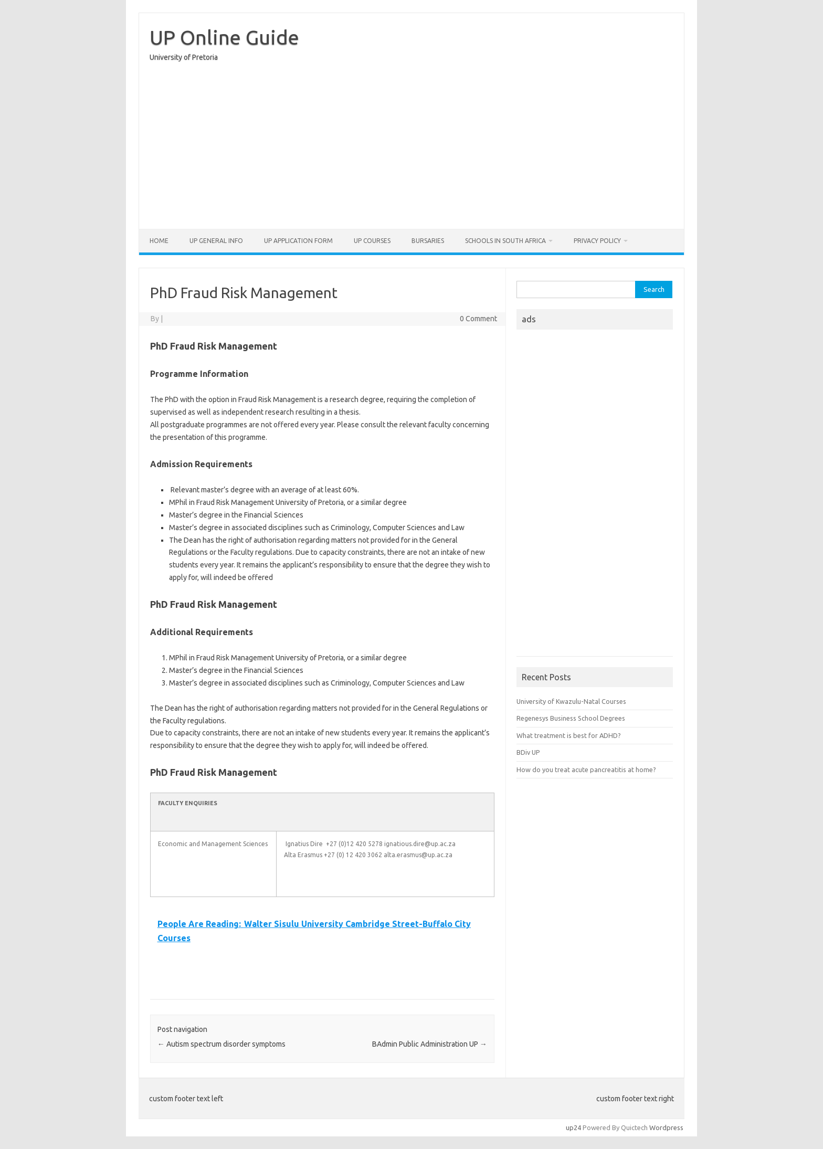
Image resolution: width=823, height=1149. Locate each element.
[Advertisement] (411, 148)
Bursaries (428, 240)
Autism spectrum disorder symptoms (221, 1044)
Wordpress (666, 1127)
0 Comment (478, 318)
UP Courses (372, 240)
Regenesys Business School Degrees (570, 718)
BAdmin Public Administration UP (429, 1044)
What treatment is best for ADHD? (568, 735)
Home (159, 240)
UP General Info (216, 240)
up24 (573, 1127)
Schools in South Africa (505, 240)
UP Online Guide (224, 37)
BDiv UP (528, 752)
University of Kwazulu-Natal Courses (571, 701)
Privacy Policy (597, 240)
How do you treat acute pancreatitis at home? (586, 769)
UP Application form (298, 240)
